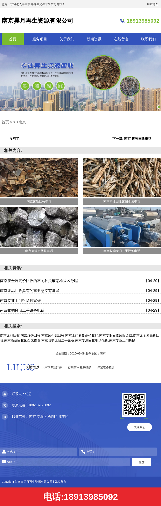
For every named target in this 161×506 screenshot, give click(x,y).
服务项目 (39, 39)
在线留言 (121, 39)
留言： (51, 462)
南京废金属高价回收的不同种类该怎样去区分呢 (80, 281)
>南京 (21, 122)
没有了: (14, 138)
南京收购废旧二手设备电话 (80, 310)
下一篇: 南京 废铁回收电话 (132, 138)
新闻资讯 (94, 39)
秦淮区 (42, 416)
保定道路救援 (105, 367)
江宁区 (63, 416)
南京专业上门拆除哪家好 (80, 300)
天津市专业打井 (52, 367)
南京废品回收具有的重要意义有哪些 (80, 291)
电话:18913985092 (80, 497)
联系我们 (148, 39)
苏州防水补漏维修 (79, 367)
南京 (33, 416)
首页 (12, 39)
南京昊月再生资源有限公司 (37, 20)
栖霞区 (53, 416)
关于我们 (67, 39)
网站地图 (152, 4)
